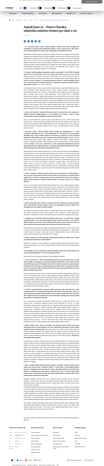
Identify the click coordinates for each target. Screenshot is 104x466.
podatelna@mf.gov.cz (20, 438)
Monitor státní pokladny (36, 444)
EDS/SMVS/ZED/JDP (80, 446)
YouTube (28, 460)
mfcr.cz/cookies (59, 10)
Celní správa (56, 432)
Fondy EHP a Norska (35, 432)
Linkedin (20, 460)
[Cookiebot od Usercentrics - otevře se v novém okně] (9, 19)
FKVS (76, 441)
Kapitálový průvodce (35, 452)
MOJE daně (77, 435)
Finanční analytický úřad (58, 438)
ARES (76, 432)
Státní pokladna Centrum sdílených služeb (61, 447)
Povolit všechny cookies (91, 3)
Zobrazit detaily (77, 18)
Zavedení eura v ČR (35, 449)
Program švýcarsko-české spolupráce (39, 435)
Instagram (37, 460)
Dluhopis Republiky (35, 438)
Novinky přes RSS (89, 460)
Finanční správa (56, 435)
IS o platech (77, 444)
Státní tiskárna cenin (57, 444)
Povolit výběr (91, 8)
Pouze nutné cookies (91, 12)
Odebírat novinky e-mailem (74, 460)
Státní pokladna (34, 441)
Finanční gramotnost (36, 446)
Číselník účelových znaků (80, 438)
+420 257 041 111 (19, 435)
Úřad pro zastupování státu (59, 441)
